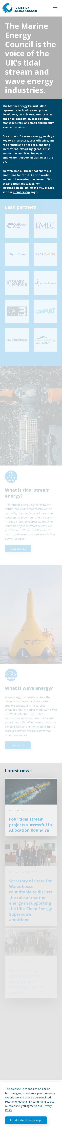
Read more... (18, 548)
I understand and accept (26, 1120)
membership (21, 192)
